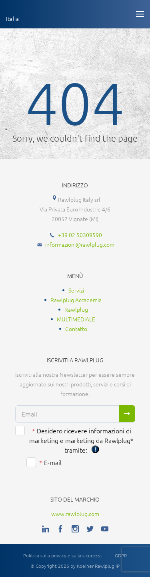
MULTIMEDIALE (76, 319)
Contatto (76, 329)
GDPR (121, 555)
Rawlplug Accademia (76, 300)
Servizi (76, 290)
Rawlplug (76, 309)
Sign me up (127, 413)
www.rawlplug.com (75, 514)
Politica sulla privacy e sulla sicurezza (62, 555)
